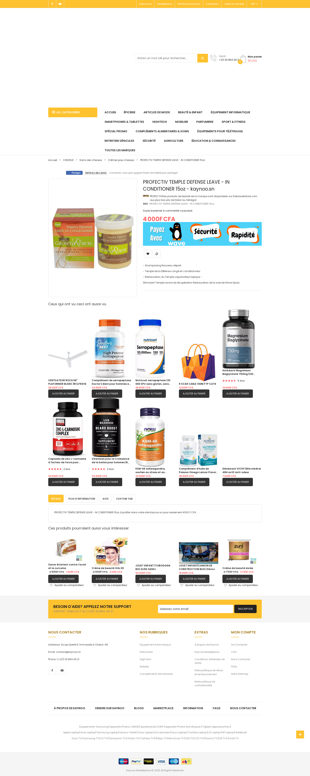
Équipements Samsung (93, 726)
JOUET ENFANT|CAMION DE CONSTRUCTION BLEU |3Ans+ (197, 566)
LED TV (189, 737)
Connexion (212, 4)
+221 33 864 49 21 (229, 59)
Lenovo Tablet (128, 731)
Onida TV (132, 737)
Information (193, 708)
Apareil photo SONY (152, 726)
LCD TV (199, 737)
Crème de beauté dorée (237, 567)
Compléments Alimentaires (156, 673)
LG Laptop (214, 731)
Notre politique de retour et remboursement (209, 671)
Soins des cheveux (90, 160)
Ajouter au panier (63, 393)
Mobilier (144, 666)
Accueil (52, 160)
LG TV (104, 737)
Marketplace (164, 4)
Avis (106, 498)
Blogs (139, 708)
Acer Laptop (88, 731)
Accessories (162, 731)
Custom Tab (124, 498)
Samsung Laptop (107, 731)
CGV (234, 651)
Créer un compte (234, 4)
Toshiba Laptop (197, 731)
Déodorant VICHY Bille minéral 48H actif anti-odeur (241, 470)
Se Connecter (239, 644)
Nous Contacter (240, 658)
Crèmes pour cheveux (121, 160)
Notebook (241, 731)
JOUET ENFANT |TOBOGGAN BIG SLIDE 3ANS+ (152, 566)
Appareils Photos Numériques (182, 726)
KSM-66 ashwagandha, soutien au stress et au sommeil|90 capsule (150, 470)
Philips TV (160, 737)
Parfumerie (146, 651)
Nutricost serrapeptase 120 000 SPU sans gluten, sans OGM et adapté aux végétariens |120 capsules (152, 382)
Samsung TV (91, 737)
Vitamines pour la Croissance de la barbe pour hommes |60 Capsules (110, 460)
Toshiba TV (147, 737)
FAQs (234, 666)
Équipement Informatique (155, 644)
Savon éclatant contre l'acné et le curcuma (67, 565)
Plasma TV (211, 737)
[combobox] (171, 58)
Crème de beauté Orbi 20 (108, 567)
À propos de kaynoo (69, 708)
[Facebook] (52, 4)
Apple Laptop (71, 731)
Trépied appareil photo (216, 726)
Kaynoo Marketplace (207, 651)
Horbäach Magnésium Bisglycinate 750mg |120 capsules (237, 372)
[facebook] (52, 670)
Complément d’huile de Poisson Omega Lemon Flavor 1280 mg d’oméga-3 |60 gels (197, 470)
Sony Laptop (145, 731)
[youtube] (62, 670)
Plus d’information (81, 498)
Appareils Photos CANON (124, 726)
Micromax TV (176, 737)
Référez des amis (95, 172)
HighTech (145, 658)
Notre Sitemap (239, 673)
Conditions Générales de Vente (210, 660)
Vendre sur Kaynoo (189, 4)
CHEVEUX (68, 160)
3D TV (222, 737)
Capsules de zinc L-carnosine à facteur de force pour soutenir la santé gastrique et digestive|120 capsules (67, 460)
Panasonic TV (117, 737)
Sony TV (76, 737)
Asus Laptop (178, 731)
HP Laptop (228, 731)
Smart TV (233, 737)
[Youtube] (60, 4)
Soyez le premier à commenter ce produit (167, 210)
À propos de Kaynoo (207, 644)
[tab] (56, 498)
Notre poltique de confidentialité (205, 682)
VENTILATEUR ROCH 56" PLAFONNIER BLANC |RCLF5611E (67, 382)
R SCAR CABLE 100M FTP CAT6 (197, 384)
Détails (56, 498)
